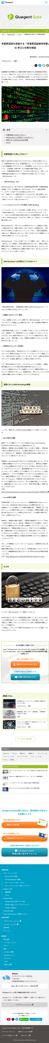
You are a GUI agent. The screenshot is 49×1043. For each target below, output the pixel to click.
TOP (3, 34)
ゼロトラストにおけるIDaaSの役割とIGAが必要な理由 (21, 789)
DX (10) (5, 759)
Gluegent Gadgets (10, 908)
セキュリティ (7, 958)
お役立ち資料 (7, 964)
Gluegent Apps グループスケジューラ (17, 905)
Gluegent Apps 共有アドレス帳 (15, 901)
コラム (19, 34)
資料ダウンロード (25, 837)
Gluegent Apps (8, 898)
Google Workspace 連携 (12, 879)
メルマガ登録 (36, 1019)
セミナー (6, 946)
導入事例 (6, 939)
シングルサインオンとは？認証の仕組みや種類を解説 (21, 783)
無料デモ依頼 (25, 824)
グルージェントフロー (10, 873)
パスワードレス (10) (36, 756)
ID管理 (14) (31, 753)
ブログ (5, 961)
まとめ (8, 142)
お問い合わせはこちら (25, 677)
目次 (6, 130)
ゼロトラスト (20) (22, 756)
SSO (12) (14, 753)
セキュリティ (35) (42, 753)
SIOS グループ (26, 1035)
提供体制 (6, 928)
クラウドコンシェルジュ (12, 921)
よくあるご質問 (8, 952)
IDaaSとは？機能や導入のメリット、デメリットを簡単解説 (23, 778)
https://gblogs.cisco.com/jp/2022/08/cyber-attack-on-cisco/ (25, 556)
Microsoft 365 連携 (11, 876)
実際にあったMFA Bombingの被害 (17, 140)
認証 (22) (22, 753)
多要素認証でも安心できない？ (16, 135)
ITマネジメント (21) (8, 756)
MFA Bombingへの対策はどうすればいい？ (20, 137)
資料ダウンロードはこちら (25, 664)
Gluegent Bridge (8, 911)
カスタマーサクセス (10, 924)
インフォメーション (10, 943)
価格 (4, 949)
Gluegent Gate (11, 34)
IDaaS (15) (6, 753)
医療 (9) (12, 759)
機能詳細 (8, 892)
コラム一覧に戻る (25, 739)
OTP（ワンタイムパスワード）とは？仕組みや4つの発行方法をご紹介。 (25, 772)
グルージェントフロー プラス (14, 883)
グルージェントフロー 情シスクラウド (17, 886)
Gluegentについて (9, 955)
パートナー (7, 931)
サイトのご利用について (9, 1035)
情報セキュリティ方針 (25, 1031)
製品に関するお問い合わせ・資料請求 (24, 986)
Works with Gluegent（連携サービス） (15, 914)
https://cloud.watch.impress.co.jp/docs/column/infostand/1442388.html (24, 492)
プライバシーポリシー (8, 1031)
